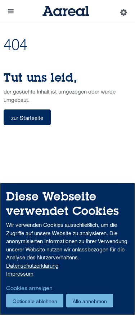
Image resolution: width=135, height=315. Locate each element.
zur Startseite (27, 118)
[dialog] (67, 249)
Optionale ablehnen (35, 301)
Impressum (19, 273)
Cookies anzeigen (29, 288)
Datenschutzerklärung (32, 265)
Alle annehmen (90, 301)
